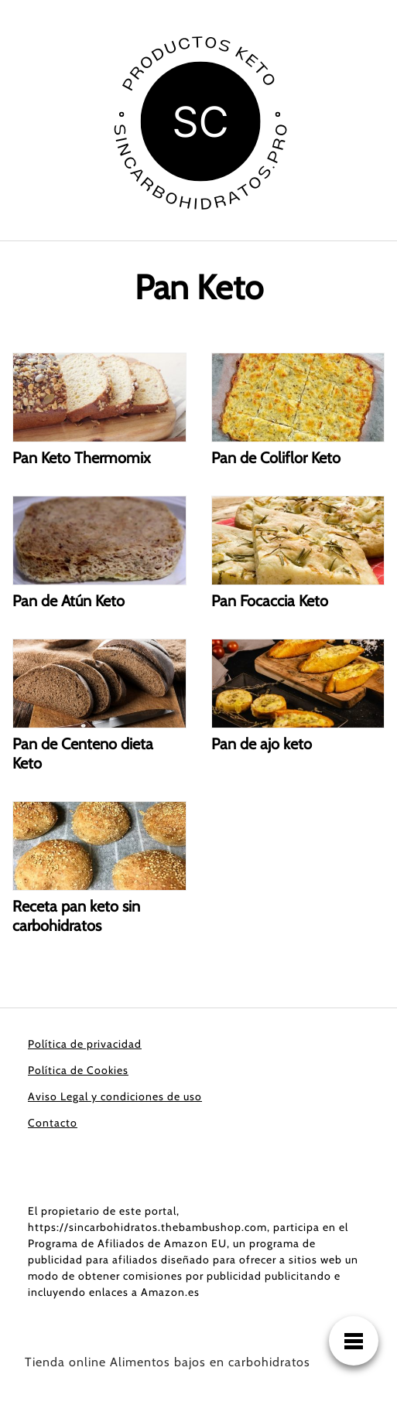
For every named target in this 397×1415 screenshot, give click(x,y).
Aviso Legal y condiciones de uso (115, 1096)
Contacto (52, 1123)
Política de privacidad (85, 1044)
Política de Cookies (78, 1070)
